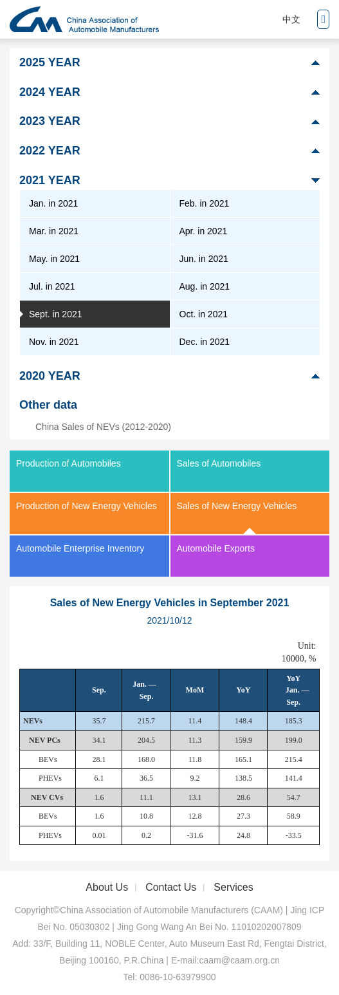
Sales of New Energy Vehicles (237, 506)
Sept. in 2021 (55, 314)
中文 (291, 19)
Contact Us (170, 887)
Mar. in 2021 (53, 231)
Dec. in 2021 (204, 342)
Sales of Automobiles (219, 463)
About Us (107, 887)
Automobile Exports (216, 548)
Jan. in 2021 (53, 203)
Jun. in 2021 (203, 259)
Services (233, 887)
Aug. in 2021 (204, 286)
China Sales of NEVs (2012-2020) (103, 427)
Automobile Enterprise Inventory (80, 548)
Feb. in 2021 (204, 203)
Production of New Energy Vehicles (86, 506)
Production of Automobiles (68, 463)
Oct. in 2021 (203, 314)
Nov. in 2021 (54, 342)
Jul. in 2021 (52, 286)
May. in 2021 (54, 259)
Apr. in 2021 (203, 231)
